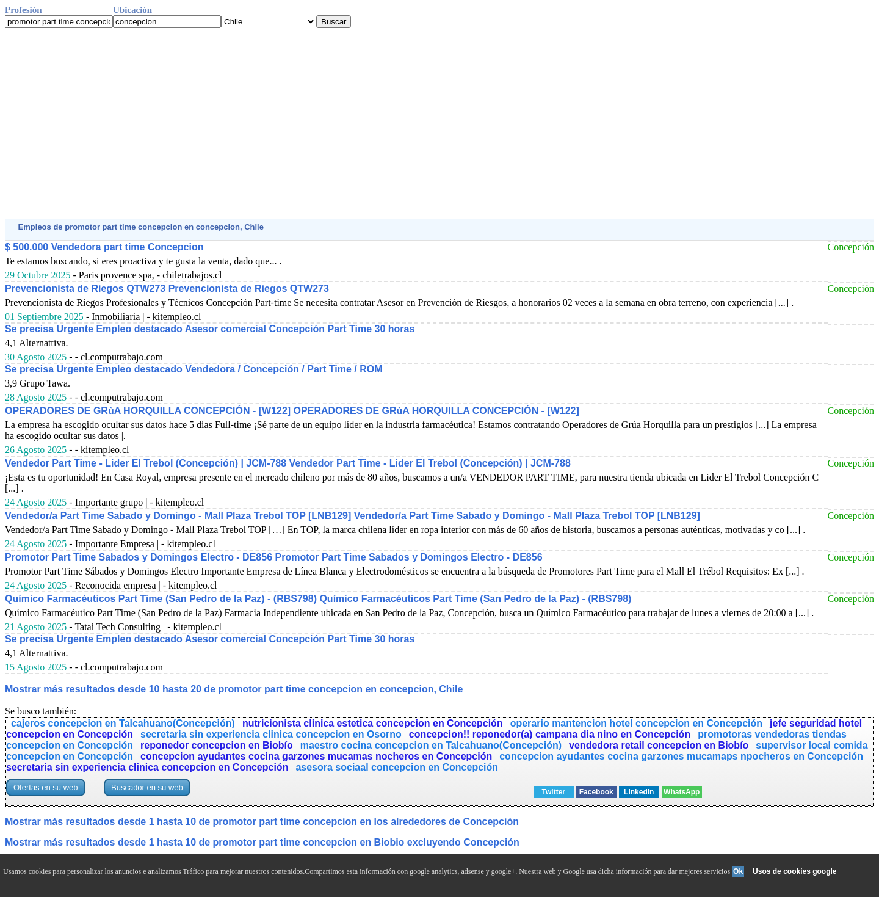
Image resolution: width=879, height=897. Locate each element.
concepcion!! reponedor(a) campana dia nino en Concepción (549, 734)
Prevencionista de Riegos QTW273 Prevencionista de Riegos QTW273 (167, 288)
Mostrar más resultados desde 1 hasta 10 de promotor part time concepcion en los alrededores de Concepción (262, 821)
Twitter (553, 792)
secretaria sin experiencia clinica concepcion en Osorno (271, 734)
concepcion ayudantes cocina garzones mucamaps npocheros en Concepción (681, 756)
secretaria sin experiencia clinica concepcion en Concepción (147, 767)
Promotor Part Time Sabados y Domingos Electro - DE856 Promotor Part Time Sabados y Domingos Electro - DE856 (274, 557)
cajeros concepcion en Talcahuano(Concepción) (123, 723)
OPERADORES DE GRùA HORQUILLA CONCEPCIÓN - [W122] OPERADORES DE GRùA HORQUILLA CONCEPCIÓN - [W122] (292, 410)
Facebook (596, 792)
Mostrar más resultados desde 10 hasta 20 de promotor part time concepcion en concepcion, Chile (234, 689)
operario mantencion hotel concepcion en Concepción (636, 723)
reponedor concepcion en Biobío (216, 745)
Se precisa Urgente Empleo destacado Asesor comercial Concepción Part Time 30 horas (209, 329)
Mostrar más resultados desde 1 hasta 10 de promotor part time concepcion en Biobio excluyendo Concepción (262, 842)
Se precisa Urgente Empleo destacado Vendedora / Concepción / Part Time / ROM (194, 369)
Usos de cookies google (794, 871)
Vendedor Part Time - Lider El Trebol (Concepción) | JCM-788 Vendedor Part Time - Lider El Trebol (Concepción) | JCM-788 (288, 463)
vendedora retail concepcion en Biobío (658, 745)
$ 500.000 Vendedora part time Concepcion (104, 247)
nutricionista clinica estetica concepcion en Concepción (372, 723)
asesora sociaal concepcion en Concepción (396, 767)
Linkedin (639, 792)
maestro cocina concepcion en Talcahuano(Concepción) (431, 745)
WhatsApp (682, 792)
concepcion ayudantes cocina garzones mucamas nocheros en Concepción (316, 756)
